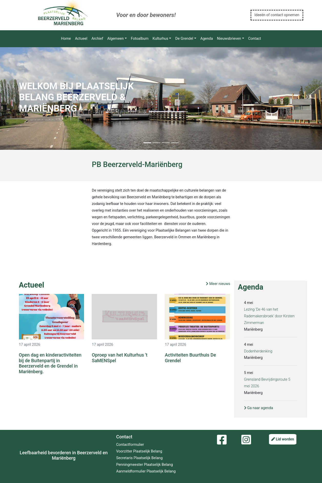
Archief (97, 38)
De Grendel (184, 38)
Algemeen (115, 38)
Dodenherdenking (258, 351)
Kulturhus (160, 38)
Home (66, 38)
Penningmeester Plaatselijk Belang (144, 464)
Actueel (81, 38)
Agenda (206, 38)
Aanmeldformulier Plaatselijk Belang (146, 471)
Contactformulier (130, 444)
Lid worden (282, 439)
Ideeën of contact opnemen (276, 15)
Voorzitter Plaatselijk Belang (139, 451)
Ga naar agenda (258, 408)
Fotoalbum (140, 38)
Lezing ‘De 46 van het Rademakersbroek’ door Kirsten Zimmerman (269, 316)
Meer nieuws (218, 284)
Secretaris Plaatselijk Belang (139, 458)
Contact (254, 38)
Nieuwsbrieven (229, 38)
